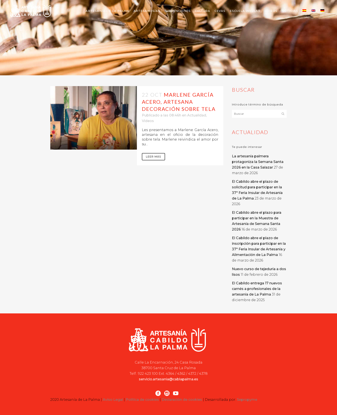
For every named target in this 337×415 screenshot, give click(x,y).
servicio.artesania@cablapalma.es (168, 379)
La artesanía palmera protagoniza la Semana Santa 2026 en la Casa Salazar (257, 161)
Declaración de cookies (182, 400)
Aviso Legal (113, 400)
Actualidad (196, 115)
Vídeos (148, 121)
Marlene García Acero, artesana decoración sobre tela (179, 101)
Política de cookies (142, 400)
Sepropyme (247, 400)
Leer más (153, 156)
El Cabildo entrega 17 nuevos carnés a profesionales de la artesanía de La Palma (257, 288)
